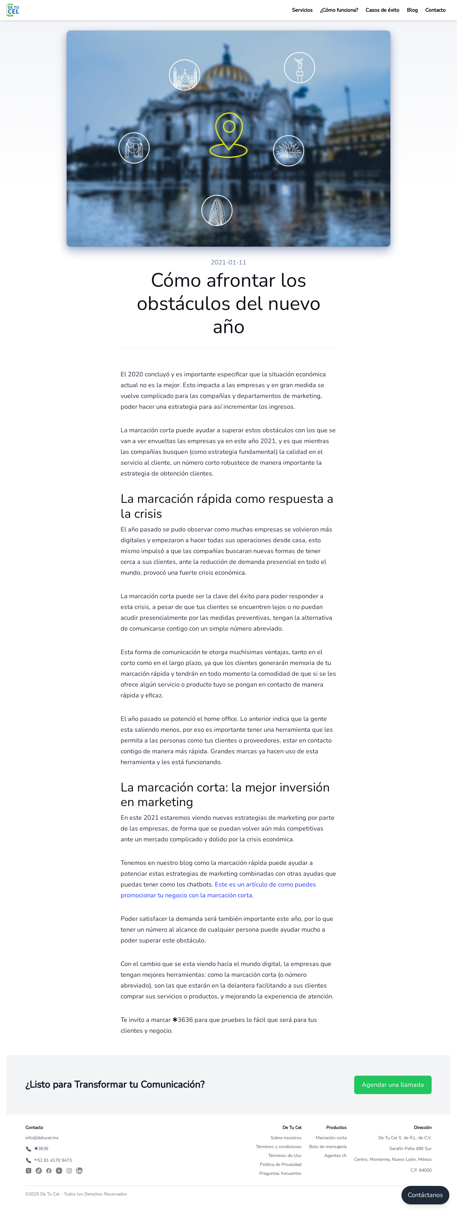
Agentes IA (335, 1156)
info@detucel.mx (41, 1138)
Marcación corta (331, 1138)
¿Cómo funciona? (339, 10)
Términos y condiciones (278, 1147)
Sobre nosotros (286, 1138)
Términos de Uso (284, 1156)
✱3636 (36, 1149)
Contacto (435, 10)
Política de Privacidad (280, 1164)
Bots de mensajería (328, 1147)
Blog (412, 10)
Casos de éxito (382, 10)
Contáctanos (425, 1195)
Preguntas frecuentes (280, 1173)
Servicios (302, 10)
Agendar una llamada (393, 1084)
